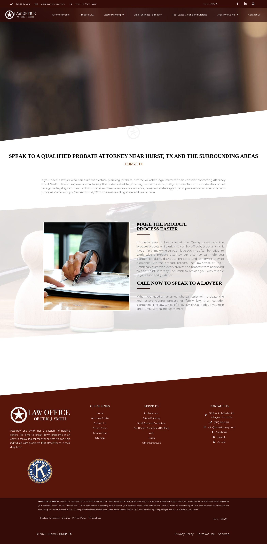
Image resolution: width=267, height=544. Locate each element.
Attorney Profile (61, 14)
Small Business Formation (148, 14)
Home (205, 4)
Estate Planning (114, 15)
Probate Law (87, 14)
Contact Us (254, 14)
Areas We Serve (227, 15)
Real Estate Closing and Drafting (189, 14)
